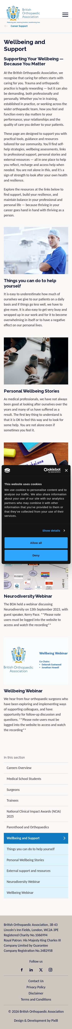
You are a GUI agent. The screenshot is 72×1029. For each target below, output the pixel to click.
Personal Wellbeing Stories (31, 391)
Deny (36, 555)
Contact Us (36, 981)
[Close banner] (66, 470)
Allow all (36, 542)
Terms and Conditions (36, 999)
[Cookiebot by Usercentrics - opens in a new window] (45, 470)
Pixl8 (54, 1020)
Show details (51, 530)
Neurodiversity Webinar (28, 596)
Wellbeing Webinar (23, 690)
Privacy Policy (35, 987)
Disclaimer (36, 993)
